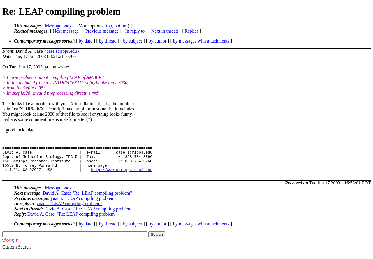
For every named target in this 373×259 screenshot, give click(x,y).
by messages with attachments (201, 40)
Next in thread (164, 31)
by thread (108, 40)
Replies (191, 31)
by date (85, 40)
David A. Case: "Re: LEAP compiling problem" (87, 200)
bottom (120, 25)
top (109, 25)
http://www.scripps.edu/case (121, 175)
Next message (66, 31)
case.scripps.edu (62, 51)
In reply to (135, 31)
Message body (58, 25)
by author (157, 40)
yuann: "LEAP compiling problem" (83, 205)
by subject (132, 40)
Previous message (102, 31)
